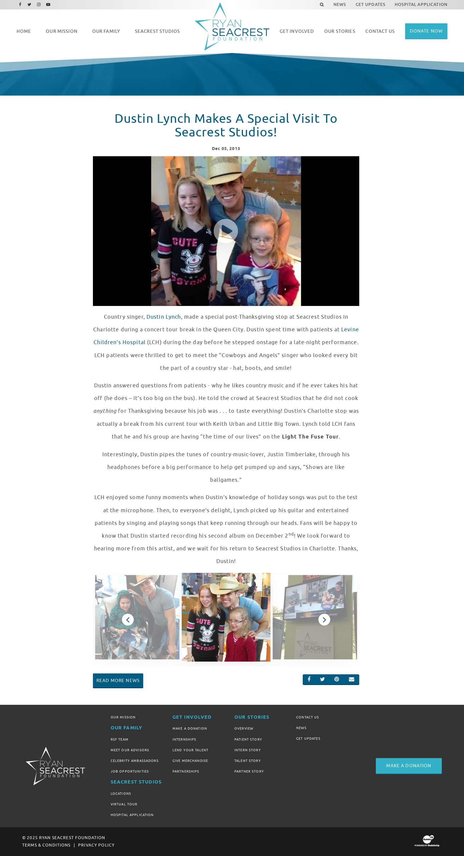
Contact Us (307, 717)
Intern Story (247, 750)
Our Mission (123, 717)
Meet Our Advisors (130, 750)
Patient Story (248, 739)
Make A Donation (190, 728)
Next (324, 619)
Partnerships (186, 771)
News (301, 728)
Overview (243, 728)
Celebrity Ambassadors (135, 761)
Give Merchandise (190, 761)
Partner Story (249, 771)
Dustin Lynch (163, 317)
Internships (184, 739)
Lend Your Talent (190, 750)
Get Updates (308, 738)
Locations (121, 793)
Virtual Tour (124, 804)
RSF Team (119, 739)
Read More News (118, 680)
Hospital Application (132, 815)
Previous (127, 619)
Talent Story (247, 761)
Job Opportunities (130, 771)
